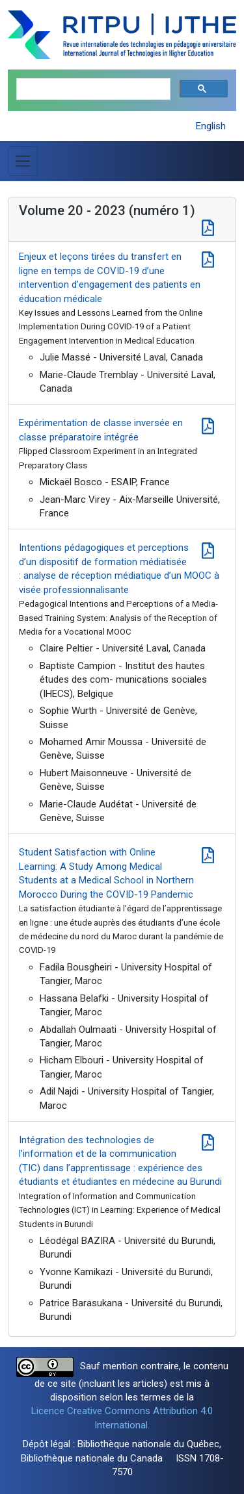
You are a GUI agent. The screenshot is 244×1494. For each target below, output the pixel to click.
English (211, 126)
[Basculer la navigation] (23, 161)
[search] (92, 89)
